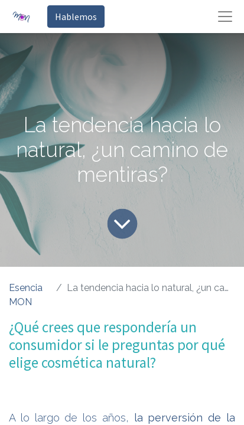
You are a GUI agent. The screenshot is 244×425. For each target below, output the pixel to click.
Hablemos (76, 16)
